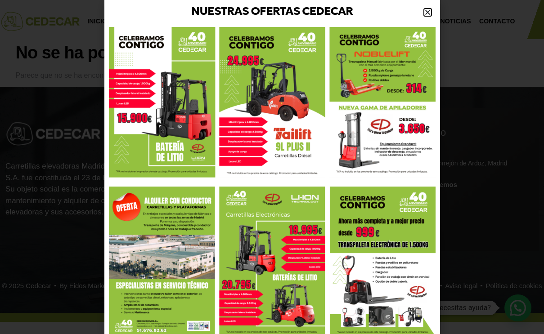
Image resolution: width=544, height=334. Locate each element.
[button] (427, 12)
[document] (272, 167)
